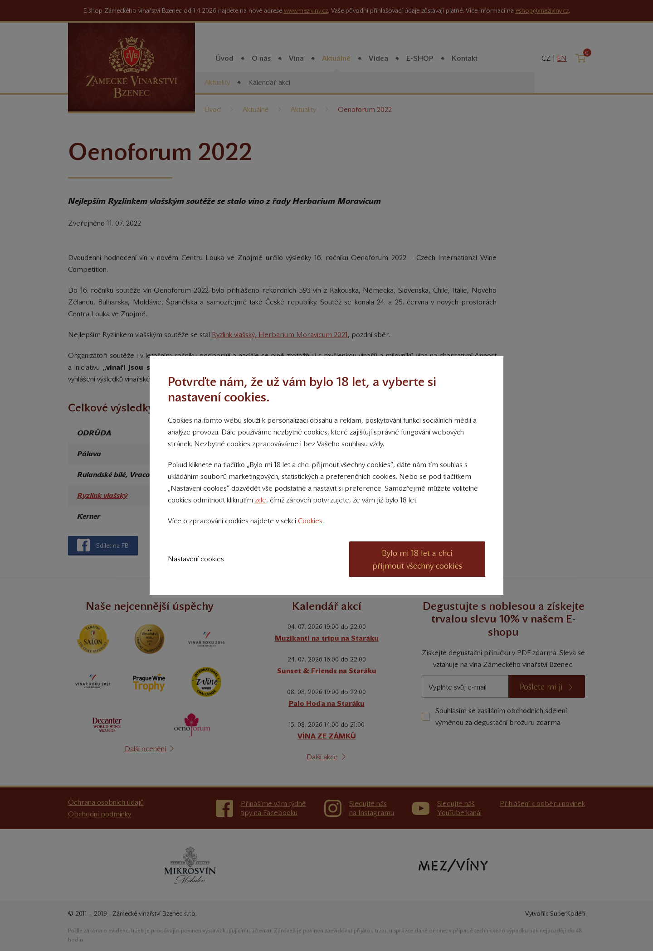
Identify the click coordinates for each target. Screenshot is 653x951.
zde (260, 500)
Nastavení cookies (196, 559)
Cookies (310, 521)
